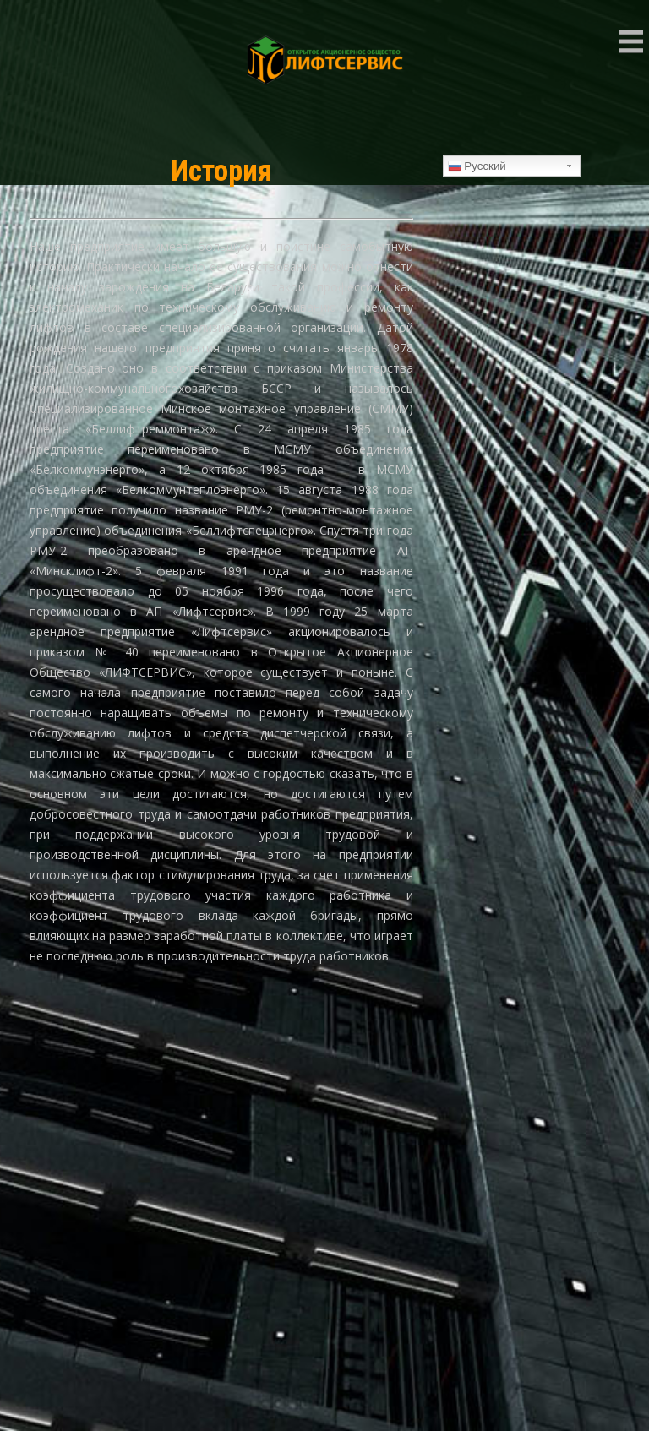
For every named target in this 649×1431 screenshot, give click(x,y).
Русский (477, 166)
